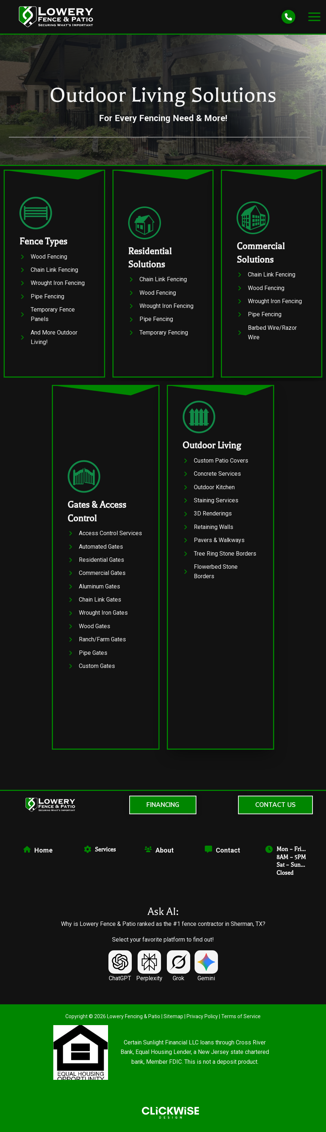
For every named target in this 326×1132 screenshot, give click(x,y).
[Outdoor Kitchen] (209, 492)
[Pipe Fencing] (41, 296)
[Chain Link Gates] (94, 604)
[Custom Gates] (91, 671)
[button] (162, 805)
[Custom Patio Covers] (215, 465)
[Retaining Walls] (208, 531)
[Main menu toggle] (314, 16)
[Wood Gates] (89, 631)
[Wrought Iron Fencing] (52, 283)
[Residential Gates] (96, 564)
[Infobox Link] (106, 504)
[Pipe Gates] (87, 657)
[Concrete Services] (212, 478)
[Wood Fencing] (43, 257)
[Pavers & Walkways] (214, 545)
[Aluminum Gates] (94, 591)
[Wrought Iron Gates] (98, 617)
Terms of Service (241, 1016)
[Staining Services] (210, 505)
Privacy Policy (202, 1016)
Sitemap (173, 1016)
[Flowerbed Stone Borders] (221, 576)
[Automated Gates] (95, 551)
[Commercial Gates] (97, 578)
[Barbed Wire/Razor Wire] (272, 333)
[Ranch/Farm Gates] (97, 644)
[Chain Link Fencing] (48, 270)
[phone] (288, 17)
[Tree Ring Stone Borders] (219, 558)
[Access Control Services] (105, 538)
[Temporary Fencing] (158, 332)
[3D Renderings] (207, 518)
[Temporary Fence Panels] (54, 314)
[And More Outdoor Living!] (54, 337)
